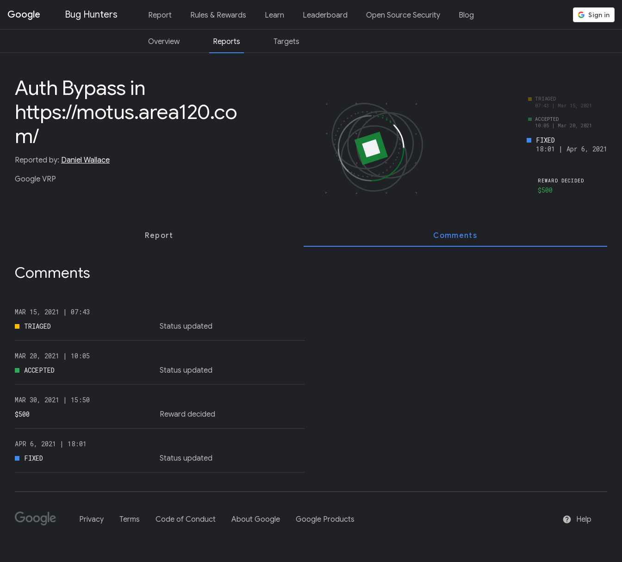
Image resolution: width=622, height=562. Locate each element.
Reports (226, 41)
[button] (594, 14)
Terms (129, 519)
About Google (255, 519)
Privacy (91, 519)
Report (160, 15)
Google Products (325, 519)
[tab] (159, 236)
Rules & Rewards (218, 15)
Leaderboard (325, 15)
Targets (286, 41)
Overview (164, 41)
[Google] (39, 522)
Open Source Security (403, 15)
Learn (274, 15)
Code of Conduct (186, 519)
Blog (466, 15)
